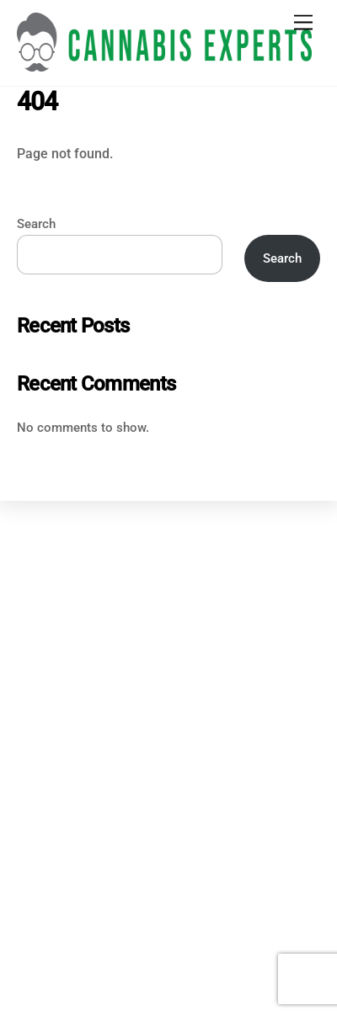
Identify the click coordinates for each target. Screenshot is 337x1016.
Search (36, 223)
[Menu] (303, 23)
